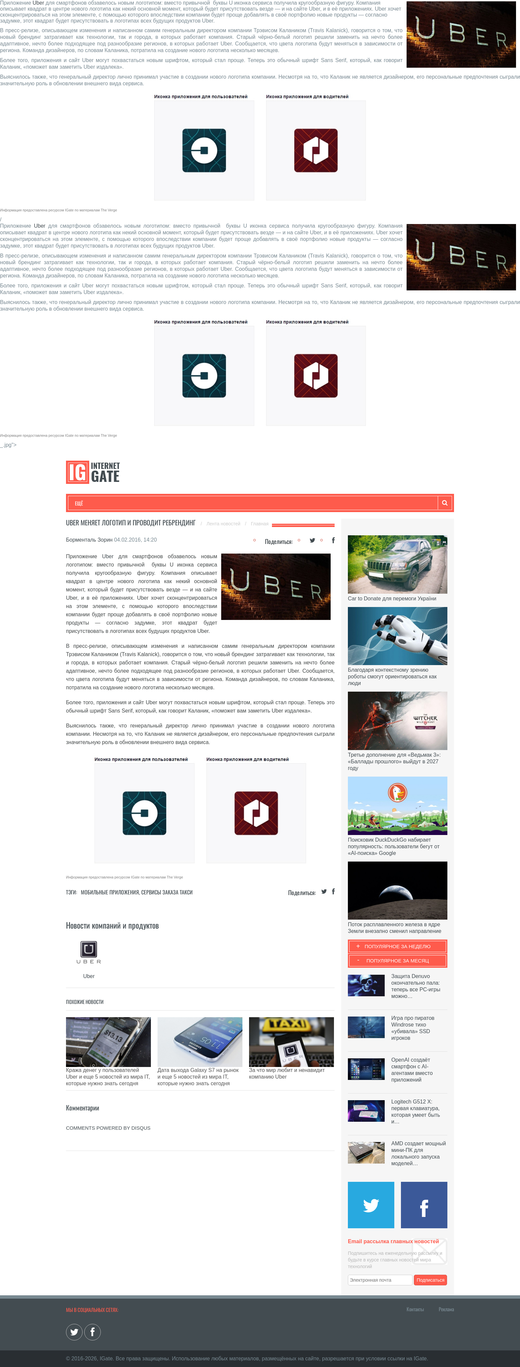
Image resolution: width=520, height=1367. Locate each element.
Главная (260, 523)
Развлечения (123, 503)
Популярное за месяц (397, 960)
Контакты (415, 1309)
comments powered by (108, 1111)
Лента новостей (224, 523)
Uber (38, 3)
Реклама (446, 1309)
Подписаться (431, 1280)
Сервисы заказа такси (167, 892)
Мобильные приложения (110, 892)
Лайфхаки (214, 503)
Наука (183, 503)
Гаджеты (275, 503)
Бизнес (156, 503)
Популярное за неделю (398, 946)
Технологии (87, 503)
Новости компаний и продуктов (112, 925)
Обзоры (245, 503)
